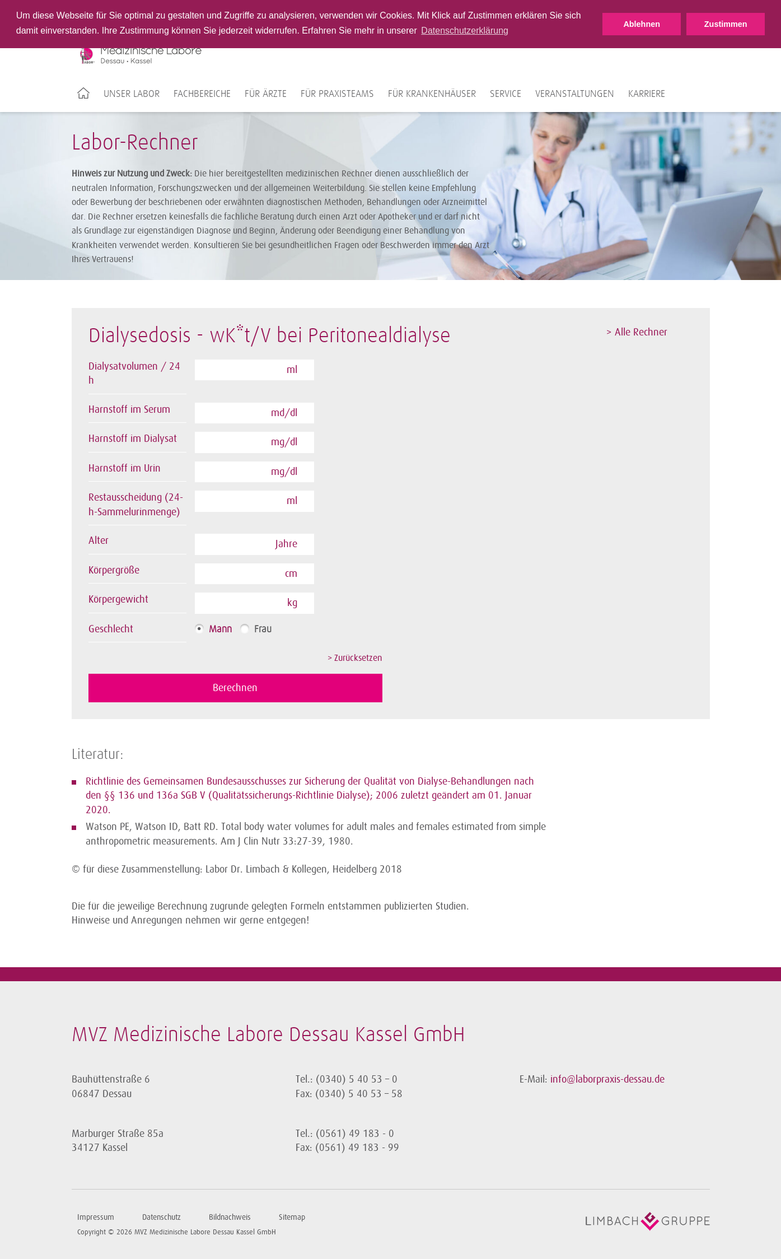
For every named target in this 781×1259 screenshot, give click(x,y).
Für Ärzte (266, 94)
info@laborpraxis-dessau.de (607, 1078)
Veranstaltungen (574, 94)
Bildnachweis (230, 1216)
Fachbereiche (202, 94)
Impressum (95, 1216)
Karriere (646, 94)
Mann (220, 629)
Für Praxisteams (337, 94)
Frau (263, 629)
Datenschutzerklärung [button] (464, 30)
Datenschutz (161, 1216)
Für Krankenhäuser (432, 94)
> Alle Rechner (636, 332)
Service (505, 94)
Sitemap (292, 1216)
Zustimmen (725, 24)
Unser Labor (132, 94)
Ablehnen (641, 24)
